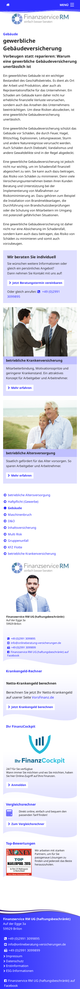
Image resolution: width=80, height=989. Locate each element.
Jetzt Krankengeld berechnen (30, 707)
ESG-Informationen (19, 971)
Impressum (14, 956)
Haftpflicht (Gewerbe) (23, 501)
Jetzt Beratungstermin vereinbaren (35, 283)
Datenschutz (15, 961)
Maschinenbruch (20, 514)
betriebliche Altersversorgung (29, 495)
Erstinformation (17, 966)
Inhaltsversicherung (22, 527)
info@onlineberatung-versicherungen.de (34, 643)
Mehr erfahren (20, 388)
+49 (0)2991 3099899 (21, 647)
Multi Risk (15, 534)
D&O (11, 521)
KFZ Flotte (15, 547)
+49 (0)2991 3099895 (21, 638)
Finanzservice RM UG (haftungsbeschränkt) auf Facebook (37, 653)
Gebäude (15, 508)
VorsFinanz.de (43, 697)
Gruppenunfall (18, 540)
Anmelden (17, 785)
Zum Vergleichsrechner (26, 824)
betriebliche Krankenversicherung (32, 553)
